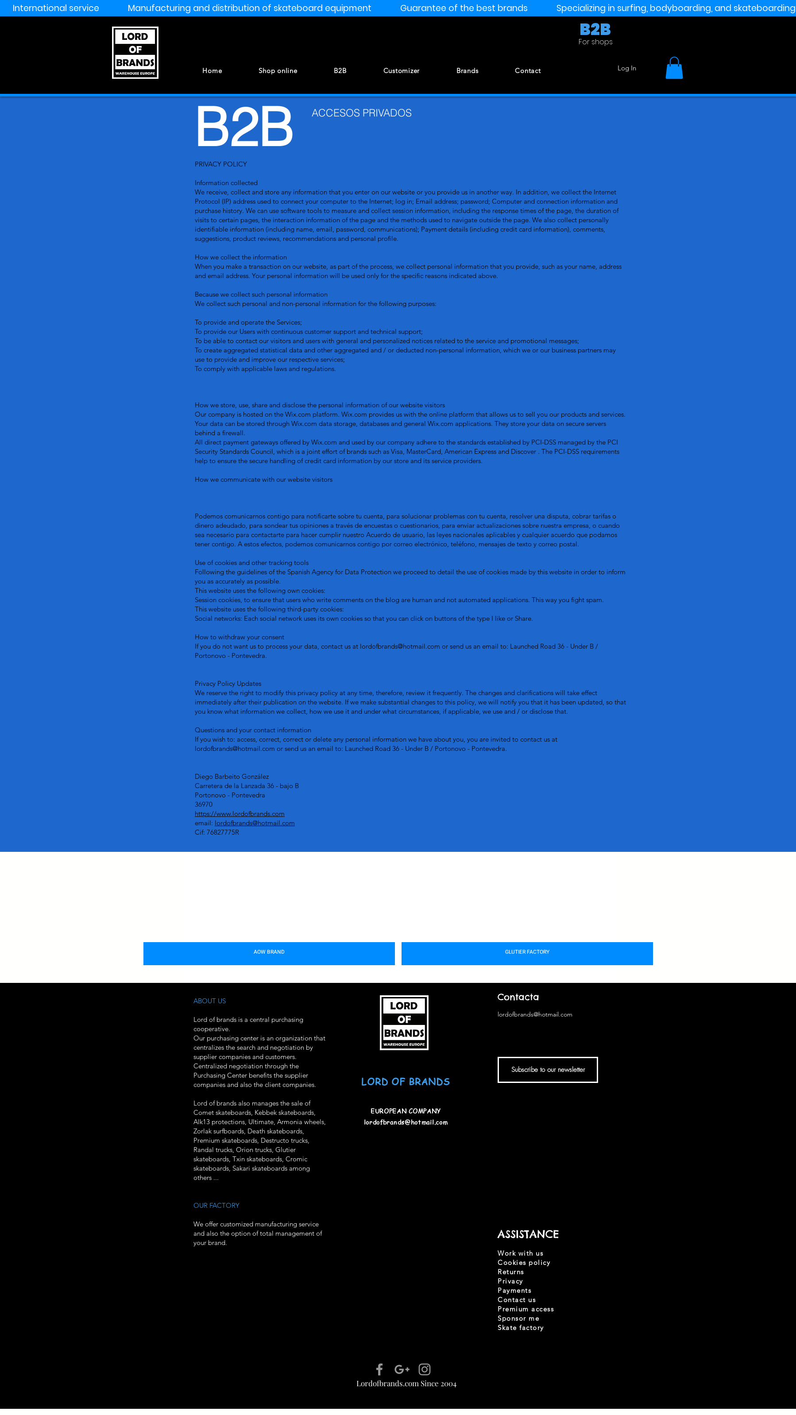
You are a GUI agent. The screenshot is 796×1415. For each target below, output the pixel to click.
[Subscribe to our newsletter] (548, 1070)
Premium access (526, 1309)
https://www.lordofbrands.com (240, 813)
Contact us (517, 1299)
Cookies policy (524, 1262)
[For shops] (596, 42)
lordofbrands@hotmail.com (400, 646)
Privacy (510, 1281)
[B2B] (595, 30)
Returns (511, 1272)
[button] (674, 68)
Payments (514, 1290)
